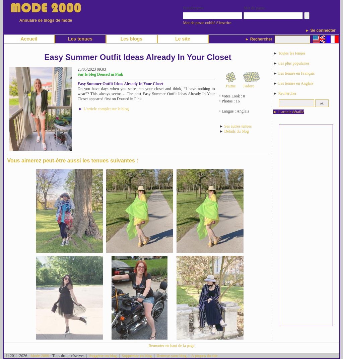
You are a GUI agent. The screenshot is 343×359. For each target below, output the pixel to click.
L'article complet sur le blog (106, 108)
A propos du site (204, 355)
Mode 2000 (39, 355)
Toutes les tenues (291, 53)
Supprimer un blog (137, 355)
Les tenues (80, 39)
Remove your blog (172, 355)
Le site (182, 39)
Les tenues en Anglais (295, 83)
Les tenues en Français (296, 73)
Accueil (29, 39)
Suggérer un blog (103, 355)
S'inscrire (223, 22)
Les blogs (131, 39)
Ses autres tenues (238, 126)
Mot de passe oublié (199, 22)
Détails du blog (236, 131)
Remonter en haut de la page (172, 345)
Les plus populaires (293, 63)
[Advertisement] (306, 225)
